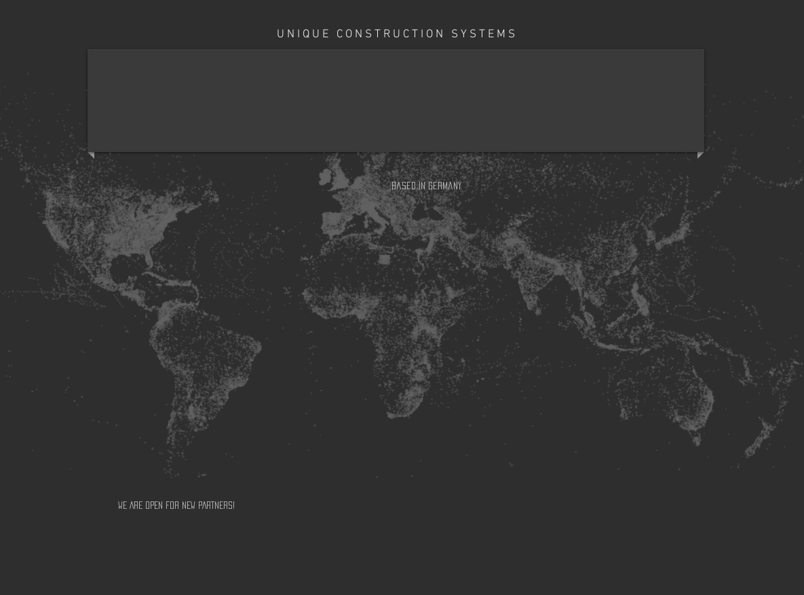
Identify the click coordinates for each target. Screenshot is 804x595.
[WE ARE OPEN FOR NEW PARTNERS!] (252, 505)
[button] (429, 186)
